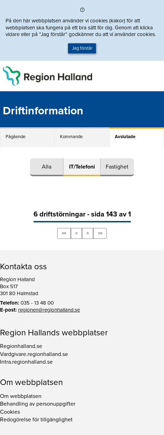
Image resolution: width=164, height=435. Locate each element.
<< (64, 233)
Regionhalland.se (21, 346)
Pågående (15, 137)
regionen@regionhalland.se (49, 310)
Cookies (10, 411)
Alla (46, 166)
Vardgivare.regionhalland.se (34, 354)
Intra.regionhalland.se (26, 361)
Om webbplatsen (21, 396)
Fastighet (117, 166)
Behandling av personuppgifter (37, 403)
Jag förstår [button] (82, 48)
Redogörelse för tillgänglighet (36, 419)
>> (100, 233)
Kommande (71, 137)
